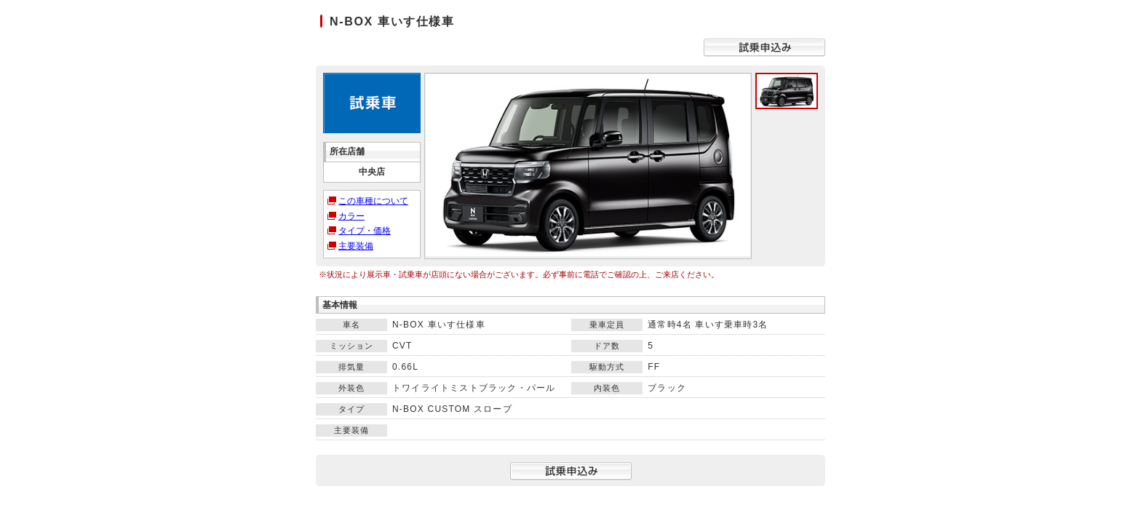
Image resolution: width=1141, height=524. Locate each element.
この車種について (373, 201)
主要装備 (355, 246)
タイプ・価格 (364, 231)
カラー (351, 216)
